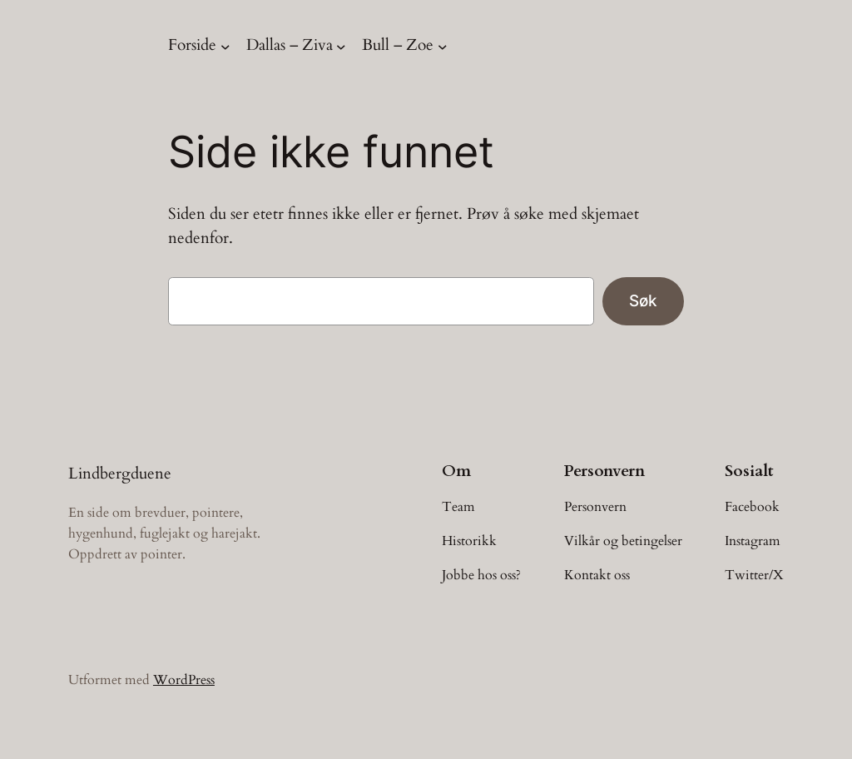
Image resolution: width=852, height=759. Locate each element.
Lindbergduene (119, 473)
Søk (643, 300)
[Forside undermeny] (225, 46)
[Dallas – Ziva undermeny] (341, 46)
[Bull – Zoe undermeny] (443, 46)
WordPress (184, 680)
